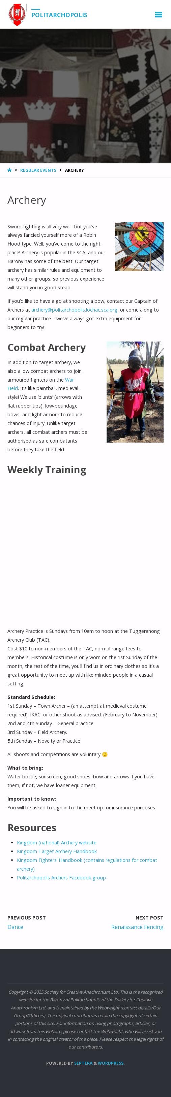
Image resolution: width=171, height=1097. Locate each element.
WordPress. (111, 1063)
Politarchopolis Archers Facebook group (61, 877)
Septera (82, 1063)
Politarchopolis (59, 15)
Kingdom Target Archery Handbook (57, 851)
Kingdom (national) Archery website (56, 842)
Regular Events (38, 170)
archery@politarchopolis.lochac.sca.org (74, 309)
